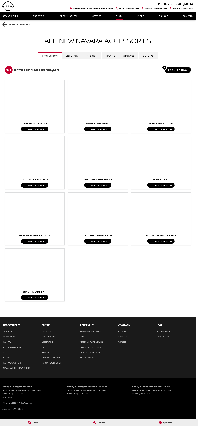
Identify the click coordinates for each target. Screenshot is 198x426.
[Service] (99, 422)
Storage (128, 55)
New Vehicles (10, 16)
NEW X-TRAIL (9, 336)
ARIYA (6, 357)
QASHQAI (7, 331)
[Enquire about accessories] (178, 70)
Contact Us (123, 331)
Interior (91, 55)
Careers (122, 341)
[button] (34, 100)
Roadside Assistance (90, 352)
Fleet (140, 16)
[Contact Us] (91, 8)
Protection (50, 55)
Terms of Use (162, 336)
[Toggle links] (13, 409)
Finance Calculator (51, 357)
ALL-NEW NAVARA (12, 347)
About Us (122, 336)
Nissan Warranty (88, 357)
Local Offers (47, 341)
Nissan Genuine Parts (90, 347)
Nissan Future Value (51, 362)
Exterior (72, 55)
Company (188, 16)
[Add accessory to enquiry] (34, 129)
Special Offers (69, 16)
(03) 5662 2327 (16, 393)
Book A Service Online (90, 331)
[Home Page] (8, 6)
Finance (163, 16)
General (148, 55)
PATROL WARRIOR (12, 362)
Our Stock (39, 16)
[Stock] (33, 422)
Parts (119, 16)
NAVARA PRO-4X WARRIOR (16, 368)
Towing (110, 55)
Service (96, 16)
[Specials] (165, 422)
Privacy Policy (163, 331)
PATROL (7, 341)
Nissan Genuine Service (91, 341)
